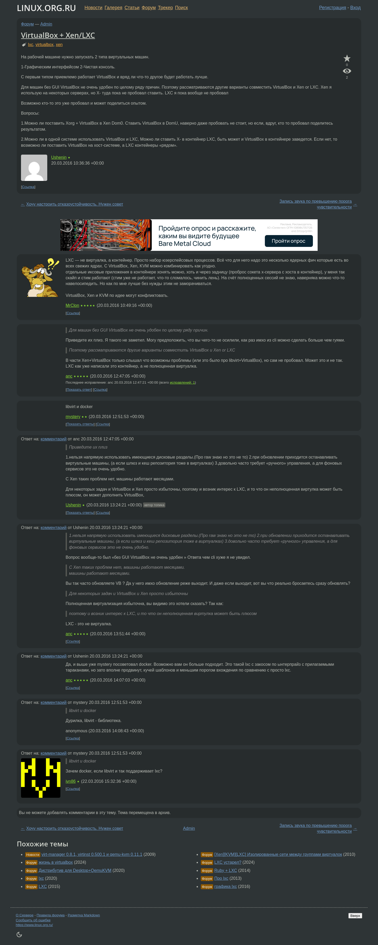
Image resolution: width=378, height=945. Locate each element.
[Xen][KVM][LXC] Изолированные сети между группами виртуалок (278, 854)
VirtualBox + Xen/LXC (58, 35)
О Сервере (25, 915)
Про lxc (221, 878)
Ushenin (59, 157)
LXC (43, 886)
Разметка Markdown (84, 915)
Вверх (355, 916)
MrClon (72, 305)
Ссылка (28, 187)
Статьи (131, 7)
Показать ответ (79, 390)
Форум (149, 7)
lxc (30, 44)
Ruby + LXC (225, 870)
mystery (73, 416)
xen (59, 44)
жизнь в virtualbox (56, 862)
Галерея (113, 7)
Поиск (181, 7)
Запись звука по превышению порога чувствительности (316, 204)
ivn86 (71, 781)
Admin (46, 24)
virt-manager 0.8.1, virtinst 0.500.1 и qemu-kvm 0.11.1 (91, 854)
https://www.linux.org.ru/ (34, 925)
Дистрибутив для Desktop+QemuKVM (75, 870)
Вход (355, 7)
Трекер (165, 7)
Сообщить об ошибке (33, 920)
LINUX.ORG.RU (46, 7)
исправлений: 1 (182, 382)
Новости (93, 7)
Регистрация (332, 7)
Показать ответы (80, 424)
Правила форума (51, 915)
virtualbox (44, 44)
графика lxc (225, 886)
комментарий (54, 439)
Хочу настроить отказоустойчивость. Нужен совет (74, 204)
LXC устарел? (227, 862)
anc (69, 376)
